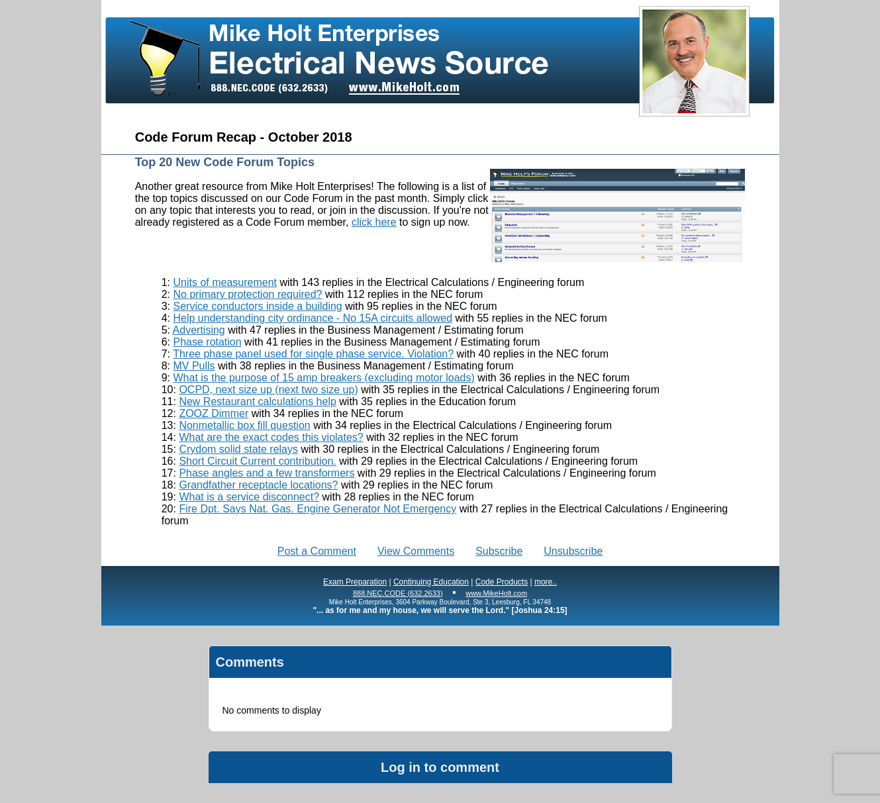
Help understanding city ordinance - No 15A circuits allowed (312, 318)
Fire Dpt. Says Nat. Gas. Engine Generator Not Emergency (317, 508)
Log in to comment (440, 767)
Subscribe (498, 551)
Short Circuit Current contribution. (257, 461)
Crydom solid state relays (238, 449)
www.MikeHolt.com (496, 593)
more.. (545, 582)
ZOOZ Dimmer (213, 413)
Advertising (199, 330)
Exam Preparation (355, 582)
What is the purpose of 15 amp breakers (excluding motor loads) (323, 377)
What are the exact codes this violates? (271, 437)
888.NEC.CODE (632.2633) (398, 593)
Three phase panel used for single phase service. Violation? (313, 353)
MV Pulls (194, 365)
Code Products (501, 582)
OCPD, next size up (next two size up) (268, 389)
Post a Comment (316, 551)
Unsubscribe (573, 551)
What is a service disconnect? (249, 496)
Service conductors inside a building (257, 306)
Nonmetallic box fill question (244, 425)
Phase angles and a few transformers (266, 473)
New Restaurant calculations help (257, 401)
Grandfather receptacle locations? (258, 485)
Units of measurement (225, 282)
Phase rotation (207, 342)
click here (374, 222)
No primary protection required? (247, 294)
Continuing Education (431, 582)
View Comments (415, 551)
